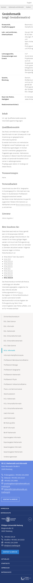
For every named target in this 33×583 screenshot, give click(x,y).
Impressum (5, 509)
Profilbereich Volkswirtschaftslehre (15, 384)
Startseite (3, 7)
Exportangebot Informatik (12, 437)
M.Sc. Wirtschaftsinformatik (12, 404)
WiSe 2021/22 (8, 271)
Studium (28, 7)
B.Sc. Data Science (10, 321)
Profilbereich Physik (10, 379)
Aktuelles (5, 559)
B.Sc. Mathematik (9, 331)
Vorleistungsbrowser (10, 457)
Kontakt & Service (10, 552)
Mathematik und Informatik (16, 7)
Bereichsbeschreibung (23, 205)
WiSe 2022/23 (8, 273)
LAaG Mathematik (9, 418)
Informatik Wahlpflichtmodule (13, 355)
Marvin (20, 292)
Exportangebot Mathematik (13, 442)
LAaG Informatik (9, 413)
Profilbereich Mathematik (12, 375)
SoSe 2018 (7, 259)
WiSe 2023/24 (8, 275)
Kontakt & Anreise (10, 499)
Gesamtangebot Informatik (12, 447)
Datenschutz (6, 513)
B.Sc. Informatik (9, 326)
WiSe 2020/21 (8, 266)
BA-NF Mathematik (10, 433)
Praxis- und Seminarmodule (13, 389)
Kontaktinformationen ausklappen (29, 519)
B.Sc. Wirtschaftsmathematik (13, 341)
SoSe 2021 (7, 268)
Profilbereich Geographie (12, 370)
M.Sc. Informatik (9, 350)
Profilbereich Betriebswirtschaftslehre (16, 360)
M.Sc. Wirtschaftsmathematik (13, 408)
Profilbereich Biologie (11, 365)
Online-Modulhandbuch (11, 317)
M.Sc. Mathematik (9, 399)
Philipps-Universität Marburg (9, 519)
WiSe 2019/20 (8, 264)
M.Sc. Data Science (10, 346)
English (29, 3)
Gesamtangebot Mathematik (13, 452)
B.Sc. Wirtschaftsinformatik (12, 336)
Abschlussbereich (9, 394)
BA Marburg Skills (9, 423)
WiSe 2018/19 (8, 261)
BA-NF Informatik (9, 428)
